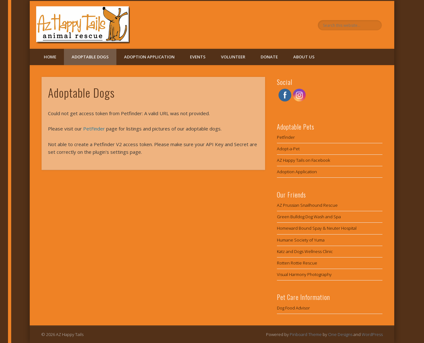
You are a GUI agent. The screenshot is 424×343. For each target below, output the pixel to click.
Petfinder (286, 137)
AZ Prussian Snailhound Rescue (307, 205)
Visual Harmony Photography (304, 274)
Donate (269, 57)
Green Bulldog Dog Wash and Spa (309, 217)
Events (198, 57)
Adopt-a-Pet (288, 149)
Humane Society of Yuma (301, 240)
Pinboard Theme (306, 334)
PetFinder (94, 128)
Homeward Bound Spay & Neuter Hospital (317, 228)
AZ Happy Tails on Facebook (303, 160)
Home (50, 57)
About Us (304, 57)
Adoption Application (149, 57)
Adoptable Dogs (90, 57)
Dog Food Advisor (293, 308)
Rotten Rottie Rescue (297, 263)
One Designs (340, 334)
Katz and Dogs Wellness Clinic (305, 251)
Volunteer (233, 57)
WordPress (372, 334)
